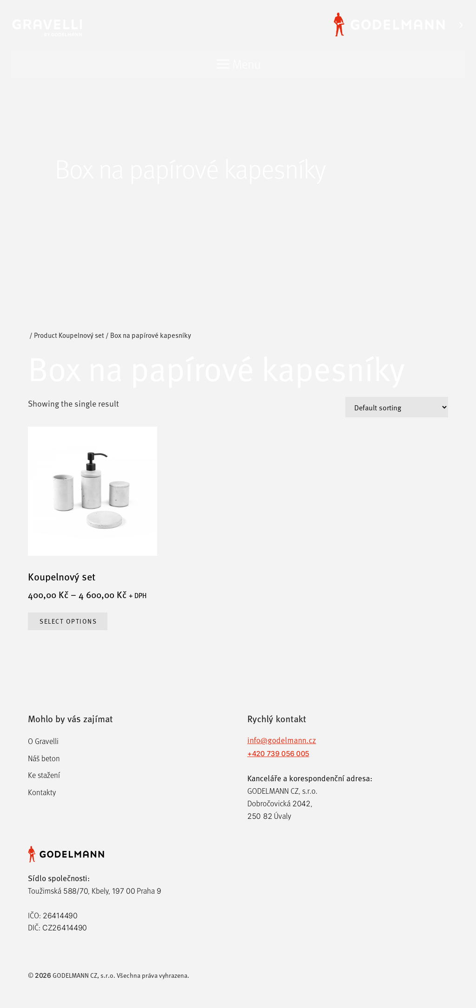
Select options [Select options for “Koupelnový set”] (68, 621)
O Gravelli (43, 741)
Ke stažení (44, 775)
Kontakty (42, 792)
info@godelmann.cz (281, 739)
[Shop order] (396, 407)
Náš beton (44, 758)
